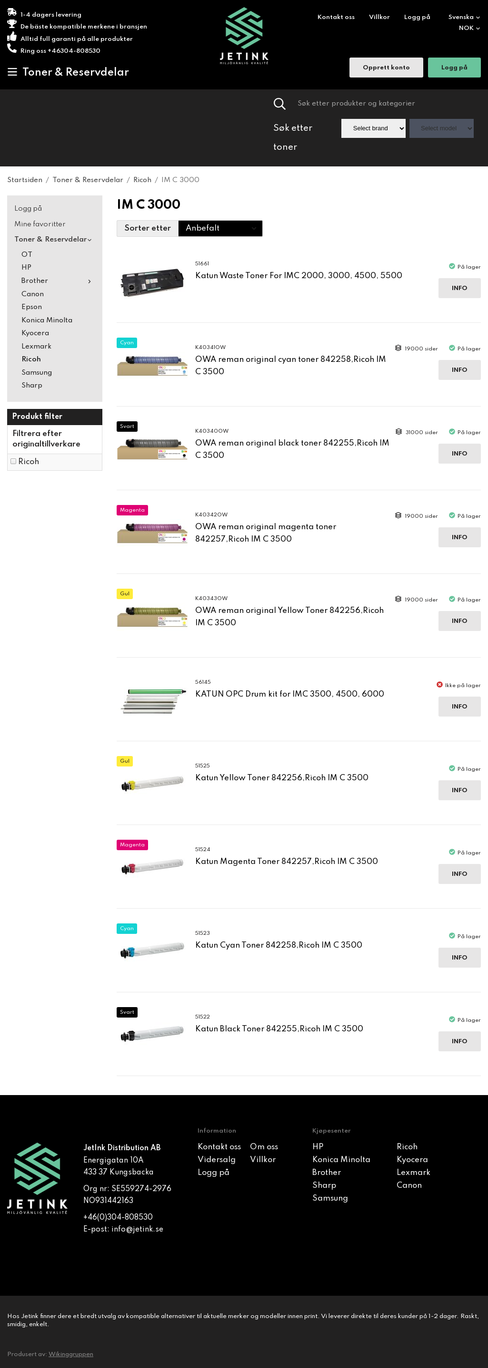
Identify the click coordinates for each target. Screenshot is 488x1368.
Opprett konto (386, 69)
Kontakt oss (336, 17)
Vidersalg (217, 1160)
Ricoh (31, 359)
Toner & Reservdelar (68, 72)
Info (460, 288)
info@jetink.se (137, 1229)
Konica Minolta (46, 320)
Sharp (31, 385)
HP (26, 268)
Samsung (36, 373)
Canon (32, 294)
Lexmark (36, 346)
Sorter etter (147, 228)
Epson (31, 307)
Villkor (379, 17)
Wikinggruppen (71, 1354)
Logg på (417, 17)
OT (26, 255)
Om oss (264, 1147)
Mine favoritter (40, 224)
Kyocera (35, 333)
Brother (58, 281)
